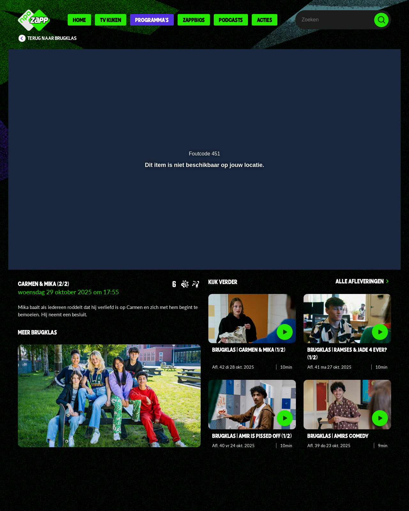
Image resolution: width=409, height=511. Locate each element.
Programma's (152, 20)
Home (79, 20)
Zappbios (194, 20)
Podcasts (231, 20)
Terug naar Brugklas (52, 38)
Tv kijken (110, 20)
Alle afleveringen (360, 281)
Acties (264, 20)
